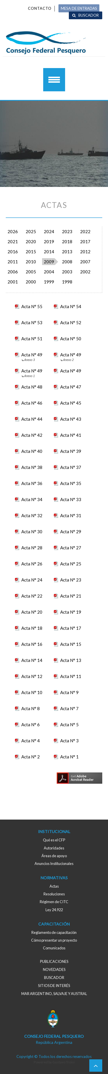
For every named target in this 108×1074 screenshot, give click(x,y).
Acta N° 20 (31, 612)
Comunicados (54, 948)
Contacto (40, 8)
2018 (67, 241)
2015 (31, 251)
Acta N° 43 (70, 419)
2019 (49, 241)
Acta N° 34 (31, 499)
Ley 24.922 (54, 909)
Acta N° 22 (31, 595)
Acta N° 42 (31, 435)
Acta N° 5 (69, 724)
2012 (85, 251)
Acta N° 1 (69, 756)
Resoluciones (54, 894)
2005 (31, 271)
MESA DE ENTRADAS (79, 8)
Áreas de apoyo (54, 855)
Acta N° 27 (70, 547)
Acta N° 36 (31, 483)
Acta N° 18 (31, 628)
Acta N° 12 (31, 676)
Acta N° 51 (31, 338)
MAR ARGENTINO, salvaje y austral (54, 993)
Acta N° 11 (70, 676)
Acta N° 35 (70, 483)
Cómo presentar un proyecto (54, 940)
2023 (67, 231)
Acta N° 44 (31, 419)
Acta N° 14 (31, 660)
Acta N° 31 (70, 515)
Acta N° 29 (70, 531)
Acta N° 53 (31, 322)
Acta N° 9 (69, 692)
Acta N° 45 (70, 402)
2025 (31, 231)
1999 (49, 281)
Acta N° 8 (30, 708)
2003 (67, 271)
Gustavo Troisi (63, 1062)
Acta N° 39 (70, 451)
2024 (49, 231)
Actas (54, 886)
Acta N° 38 (31, 467)
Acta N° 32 (31, 515)
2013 (67, 251)
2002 (85, 271)
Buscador (88, 15)
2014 (49, 251)
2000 (31, 281)
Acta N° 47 (70, 386)
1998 (67, 281)
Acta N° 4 (30, 740)
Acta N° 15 (70, 644)
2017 (85, 241)
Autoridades (54, 848)
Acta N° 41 (70, 435)
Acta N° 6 (30, 724)
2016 (12, 251)
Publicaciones (54, 961)
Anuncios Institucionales (54, 863)
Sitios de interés (54, 985)
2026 (12, 231)
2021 (12, 241)
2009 (49, 261)
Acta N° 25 (70, 563)
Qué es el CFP (54, 840)
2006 (12, 271)
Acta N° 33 (70, 499)
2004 (49, 271)
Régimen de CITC (54, 901)
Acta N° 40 (31, 451)
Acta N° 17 (70, 628)
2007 (85, 261)
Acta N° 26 (31, 563)
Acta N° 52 (70, 322)
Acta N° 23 (70, 579)
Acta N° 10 (31, 692)
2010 (31, 261)
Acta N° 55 (31, 306)
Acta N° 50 (70, 338)
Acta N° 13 (70, 660)
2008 (67, 261)
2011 (12, 261)
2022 (85, 231)
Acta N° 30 (31, 531)
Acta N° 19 (70, 612)
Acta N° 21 (70, 595)
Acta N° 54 (70, 306)
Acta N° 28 (31, 547)
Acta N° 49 (31, 355)
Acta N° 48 (31, 386)
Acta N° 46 (31, 402)
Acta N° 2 (30, 756)
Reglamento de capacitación (54, 932)
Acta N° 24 (31, 579)
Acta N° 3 (69, 740)
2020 (31, 241)
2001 (12, 281)
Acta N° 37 (70, 467)
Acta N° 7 (69, 708)
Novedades (54, 969)
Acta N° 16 (31, 644)
